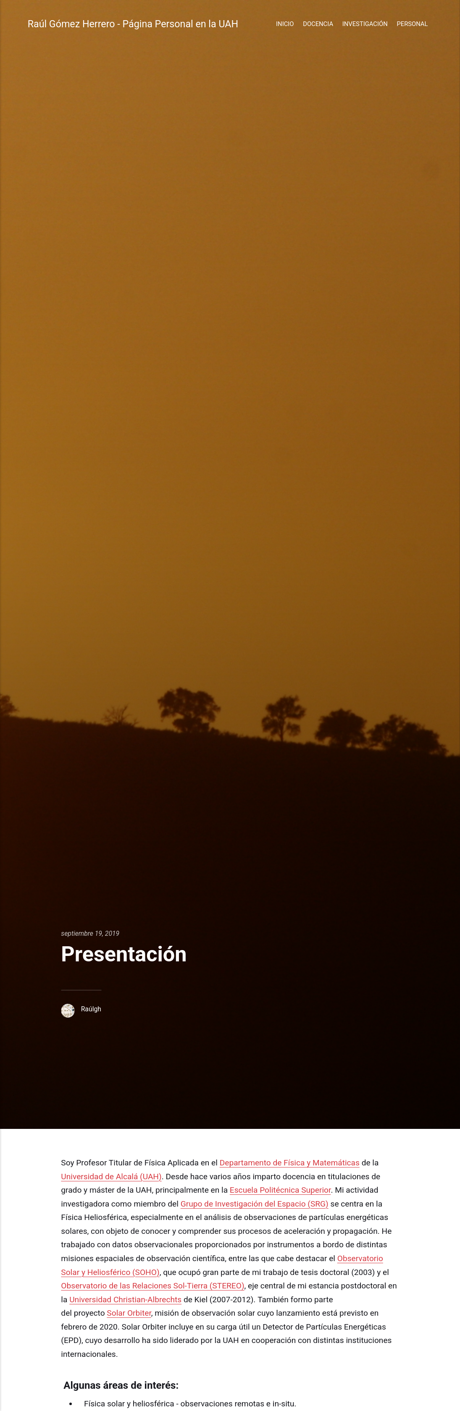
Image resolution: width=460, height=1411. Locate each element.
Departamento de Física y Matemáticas (290, 1163)
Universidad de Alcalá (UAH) (111, 1176)
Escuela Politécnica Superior (280, 1190)
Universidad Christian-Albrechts (125, 1299)
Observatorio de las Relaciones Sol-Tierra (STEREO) (152, 1286)
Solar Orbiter (129, 1313)
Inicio (285, 24)
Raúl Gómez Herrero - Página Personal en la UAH (133, 24)
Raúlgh (91, 1009)
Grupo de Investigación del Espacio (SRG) (255, 1204)
